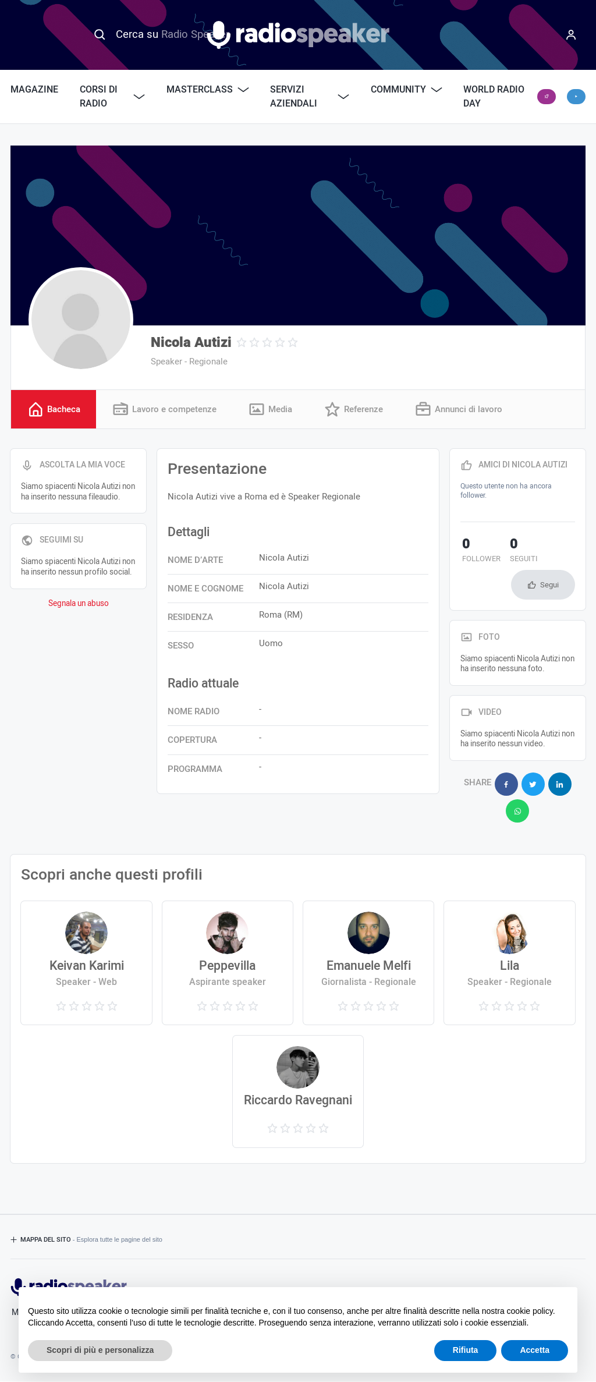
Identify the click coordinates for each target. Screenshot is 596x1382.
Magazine (34, 90)
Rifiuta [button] (465, 1350)
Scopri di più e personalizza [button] (100, 1350)
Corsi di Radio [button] (113, 97)
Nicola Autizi (191, 342)
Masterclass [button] (207, 90)
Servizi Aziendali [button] (309, 97)
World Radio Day (493, 97)
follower (479, 551)
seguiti (518, 551)
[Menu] (571, 34)
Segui (549, 584)
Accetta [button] (534, 1350)
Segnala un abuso (78, 604)
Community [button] (406, 90)
